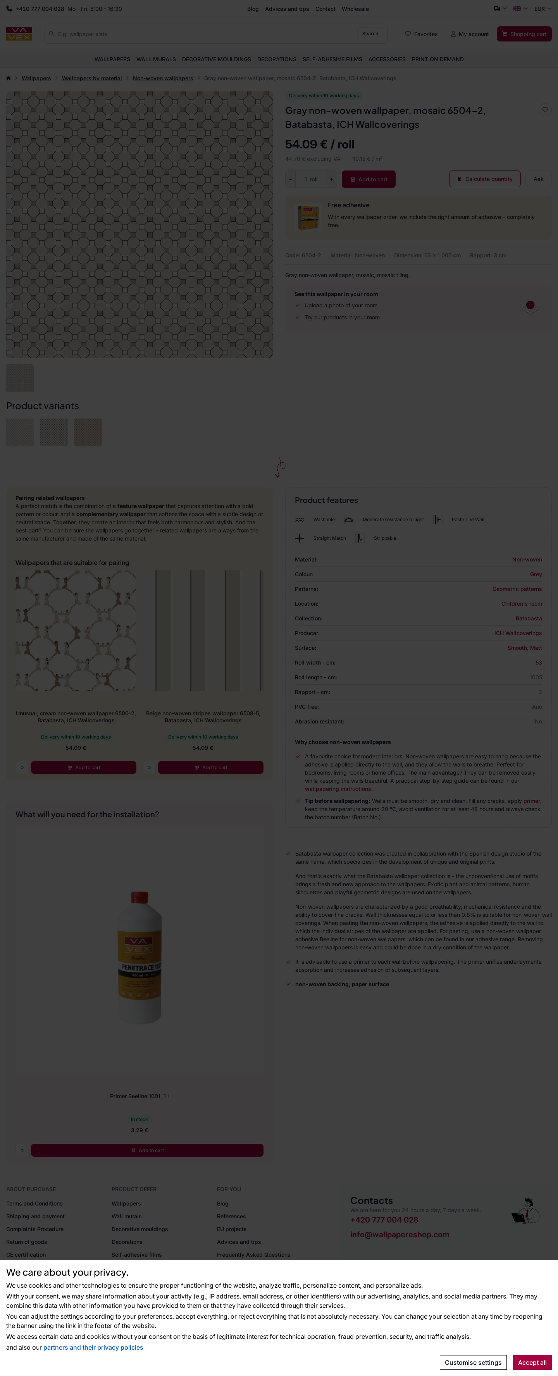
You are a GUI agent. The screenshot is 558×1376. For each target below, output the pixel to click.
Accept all (532, 1362)
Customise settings (473, 1362)
